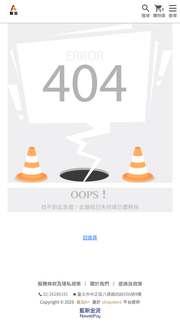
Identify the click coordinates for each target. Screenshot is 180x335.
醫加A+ (83, 302)
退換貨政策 (130, 283)
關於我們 (99, 283)
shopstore (112, 302)
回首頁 (90, 237)
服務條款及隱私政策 (59, 283)
